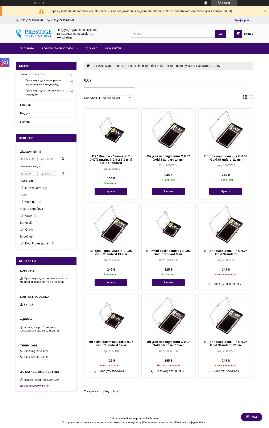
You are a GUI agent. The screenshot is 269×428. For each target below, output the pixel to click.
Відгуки (25, 113)
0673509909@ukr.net (36, 385)
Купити (111, 191)
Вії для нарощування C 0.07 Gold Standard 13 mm (111, 252)
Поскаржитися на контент (158, 422)
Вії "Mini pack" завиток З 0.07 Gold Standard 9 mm (168, 252)
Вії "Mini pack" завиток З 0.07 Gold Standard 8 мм (111, 343)
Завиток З (205, 65)
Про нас (91, 48)
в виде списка (251, 98)
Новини (25, 122)
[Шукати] (220, 34)
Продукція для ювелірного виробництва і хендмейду (43, 82)
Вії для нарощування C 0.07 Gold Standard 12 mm (225, 343)
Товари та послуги (57, 48)
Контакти (113, 48)
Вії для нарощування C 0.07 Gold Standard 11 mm (225, 158)
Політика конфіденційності (191, 422)
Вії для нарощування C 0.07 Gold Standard (225, 252)
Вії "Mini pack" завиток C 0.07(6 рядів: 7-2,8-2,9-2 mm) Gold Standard (111, 160)
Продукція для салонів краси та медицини (46, 92)
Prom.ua (154, 418)
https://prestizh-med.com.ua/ (41, 379)
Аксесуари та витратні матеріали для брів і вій (130, 65)
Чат (251, 417)
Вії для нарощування (180, 65)
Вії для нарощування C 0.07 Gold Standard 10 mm (168, 343)
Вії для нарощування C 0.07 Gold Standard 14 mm (168, 158)
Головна (27, 48)
